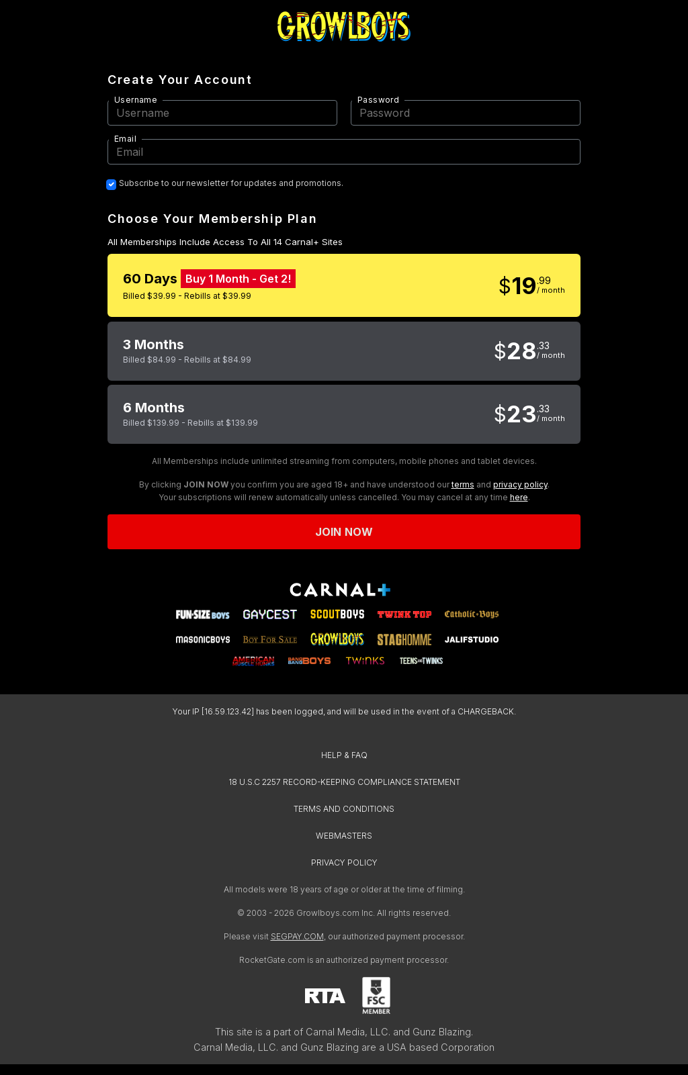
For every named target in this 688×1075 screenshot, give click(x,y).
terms (463, 484)
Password (378, 100)
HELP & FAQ (344, 755)
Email (125, 139)
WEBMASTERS (344, 836)
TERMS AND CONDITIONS (344, 809)
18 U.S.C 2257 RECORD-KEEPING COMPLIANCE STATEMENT (344, 782)
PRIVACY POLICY (344, 862)
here (519, 497)
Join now (344, 532)
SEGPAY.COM (297, 936)
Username (135, 100)
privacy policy (520, 484)
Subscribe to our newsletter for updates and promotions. (231, 183)
